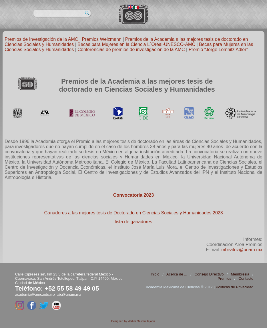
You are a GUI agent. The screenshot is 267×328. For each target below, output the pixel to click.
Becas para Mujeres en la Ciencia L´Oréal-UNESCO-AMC (136, 44)
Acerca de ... (176, 274)
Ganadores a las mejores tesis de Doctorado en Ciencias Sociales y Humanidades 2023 (133, 212)
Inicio (155, 274)
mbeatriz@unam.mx (241, 249)
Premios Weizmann (101, 39)
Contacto (245, 278)
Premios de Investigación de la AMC (41, 39)
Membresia (240, 274)
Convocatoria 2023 (133, 195)
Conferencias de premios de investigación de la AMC (131, 49)
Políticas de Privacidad (235, 287)
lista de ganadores (133, 221)
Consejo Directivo (209, 274)
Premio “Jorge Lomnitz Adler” (218, 49)
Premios (224, 278)
